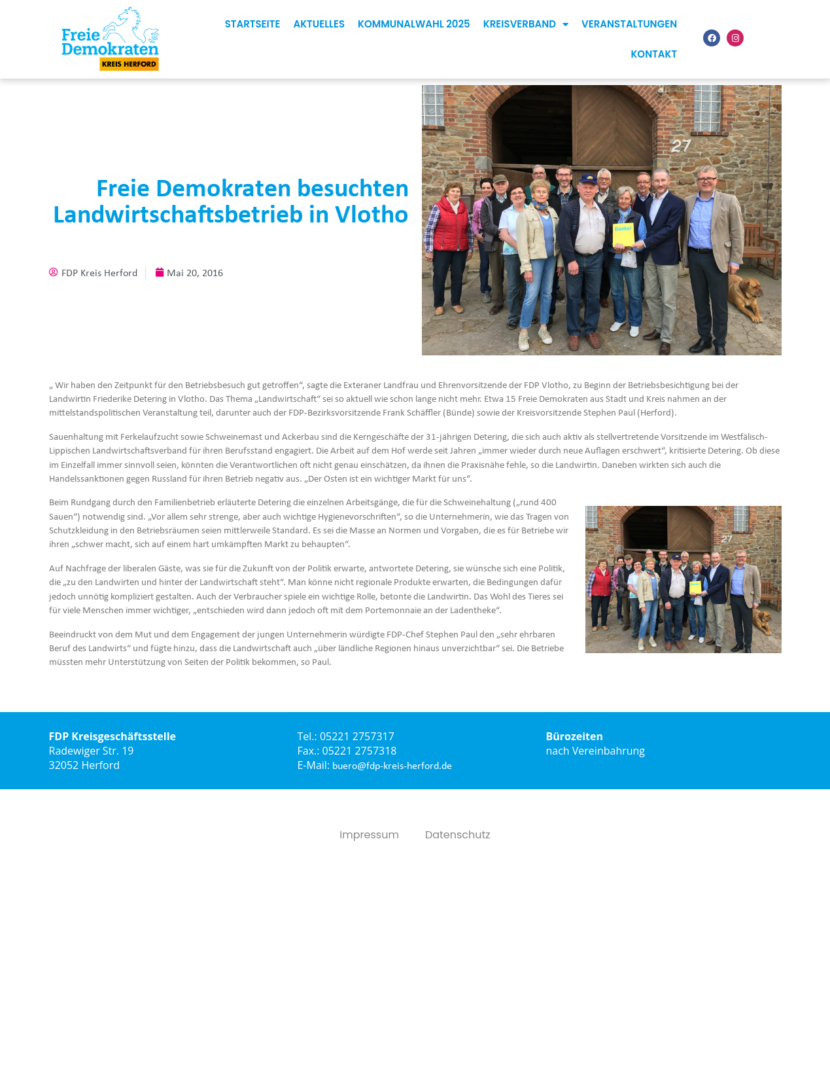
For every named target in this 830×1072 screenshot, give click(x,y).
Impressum (369, 835)
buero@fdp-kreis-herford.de (392, 765)
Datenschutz (458, 835)
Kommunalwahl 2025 (414, 24)
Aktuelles (319, 24)
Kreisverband (525, 24)
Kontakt (654, 54)
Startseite (253, 24)
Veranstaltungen (629, 24)
